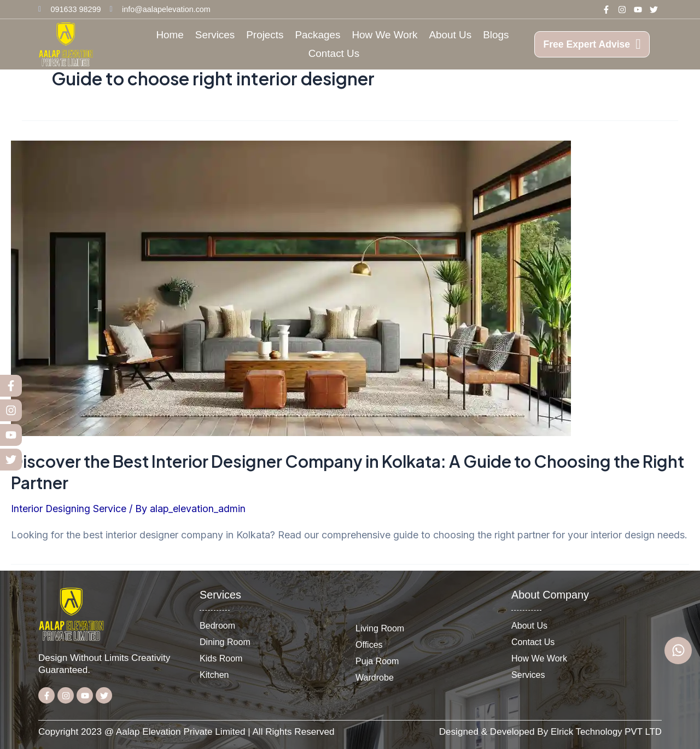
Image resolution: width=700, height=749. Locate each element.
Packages (318, 34)
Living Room (380, 628)
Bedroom (218, 625)
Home (169, 34)
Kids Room (221, 658)
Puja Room (377, 661)
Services (215, 34)
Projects (264, 34)
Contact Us (333, 53)
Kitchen (214, 675)
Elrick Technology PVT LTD (605, 732)
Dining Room (225, 642)
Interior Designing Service (69, 508)
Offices (369, 644)
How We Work (384, 34)
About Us (450, 34)
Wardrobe (374, 677)
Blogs (496, 34)
